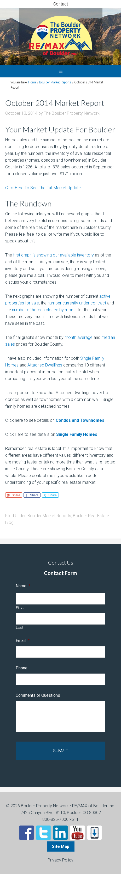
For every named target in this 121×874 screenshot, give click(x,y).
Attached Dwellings (44, 365)
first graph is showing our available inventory (53, 255)
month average (79, 337)
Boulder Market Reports (49, 515)
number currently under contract (77, 303)
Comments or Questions (38, 695)
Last (20, 627)
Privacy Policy (60, 860)
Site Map (60, 846)
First (20, 607)
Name (23, 585)
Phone (21, 667)
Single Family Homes (76, 434)
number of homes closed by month (44, 309)
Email (23, 640)
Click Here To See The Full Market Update (43, 187)
